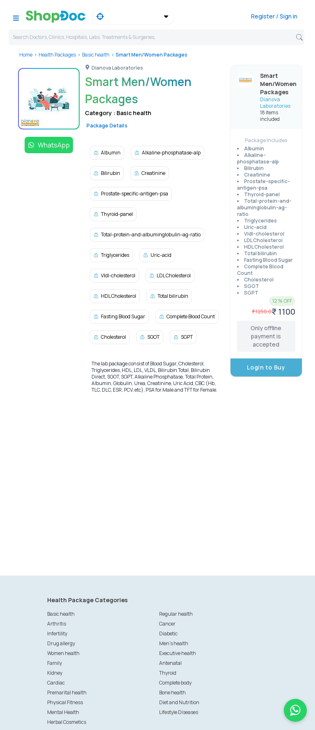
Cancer (167, 623)
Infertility (57, 633)
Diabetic (168, 633)
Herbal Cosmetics (66, 722)
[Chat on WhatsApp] (295, 710)
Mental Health (63, 712)
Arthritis (56, 623)
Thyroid (167, 672)
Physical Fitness (65, 702)
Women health (63, 653)
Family (54, 663)
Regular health (176, 613)
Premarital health (67, 692)
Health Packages (57, 54)
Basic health (96, 54)
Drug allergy (61, 643)
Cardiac (56, 682)
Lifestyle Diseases (178, 712)
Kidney (54, 672)
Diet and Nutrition (179, 702)
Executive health (177, 653)
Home (25, 54)
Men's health (173, 643)
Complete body (175, 682)
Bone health (172, 692)
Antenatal (170, 663)
